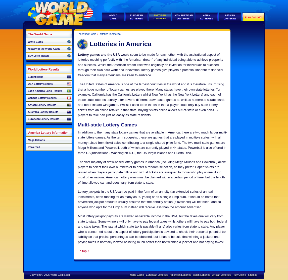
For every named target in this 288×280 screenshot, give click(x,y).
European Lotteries (157, 274)
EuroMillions (49, 77)
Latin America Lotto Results (49, 91)
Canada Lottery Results (49, 98)
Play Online (239, 274)
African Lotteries (221, 274)
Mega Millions (36, 140)
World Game (49, 42)
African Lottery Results (49, 105)
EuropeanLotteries (136, 17)
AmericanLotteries (160, 17)
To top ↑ (83, 251)
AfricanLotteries (230, 17)
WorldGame (113, 17)
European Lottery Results (49, 119)
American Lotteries (180, 274)
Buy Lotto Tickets (49, 56)
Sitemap (252, 274)
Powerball (34, 147)
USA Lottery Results (49, 84)
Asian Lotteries (201, 274)
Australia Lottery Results (49, 112)
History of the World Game (49, 49)
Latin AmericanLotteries (183, 17)
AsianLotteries (206, 17)
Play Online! (253, 17)
